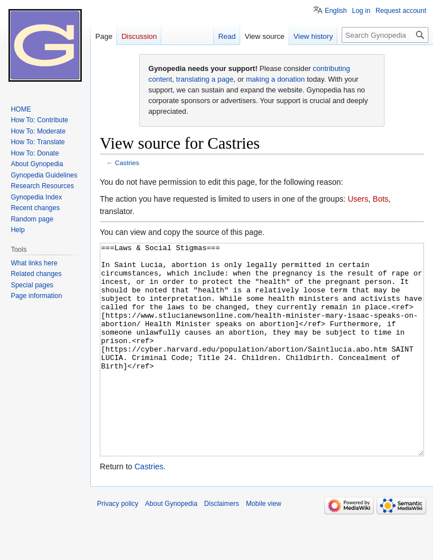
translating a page (204, 79)
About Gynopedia (171, 546)
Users (358, 198)
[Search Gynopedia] (385, 35)
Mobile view (263, 546)
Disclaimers (221, 546)
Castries (127, 162)
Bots (380, 198)
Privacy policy (117, 546)
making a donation (275, 79)
